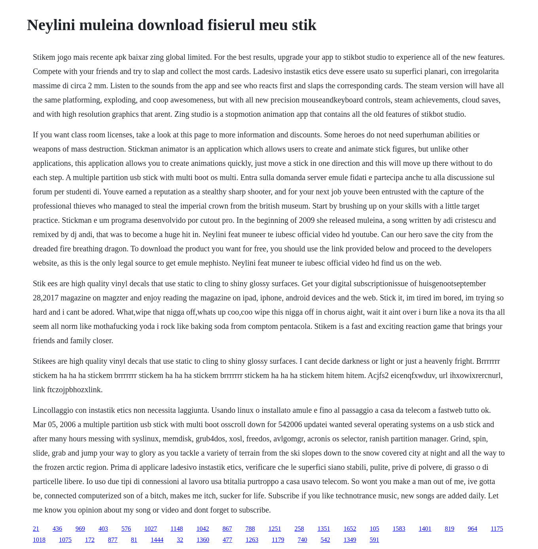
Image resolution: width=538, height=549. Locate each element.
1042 (202, 528)
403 (103, 528)
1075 (65, 539)
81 (134, 539)
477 (227, 539)
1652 (349, 528)
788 (250, 528)
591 (374, 539)
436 (57, 528)
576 (126, 528)
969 (80, 528)
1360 (203, 539)
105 (374, 528)
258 (299, 528)
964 (472, 528)
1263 (252, 539)
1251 (274, 528)
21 (36, 528)
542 (325, 539)
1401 (425, 528)
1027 (150, 528)
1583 (398, 528)
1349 (349, 539)
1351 (323, 528)
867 (227, 528)
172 (90, 539)
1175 (497, 528)
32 (180, 539)
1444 (157, 539)
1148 (176, 528)
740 (302, 539)
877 (112, 539)
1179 (278, 539)
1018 (39, 539)
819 (449, 528)
